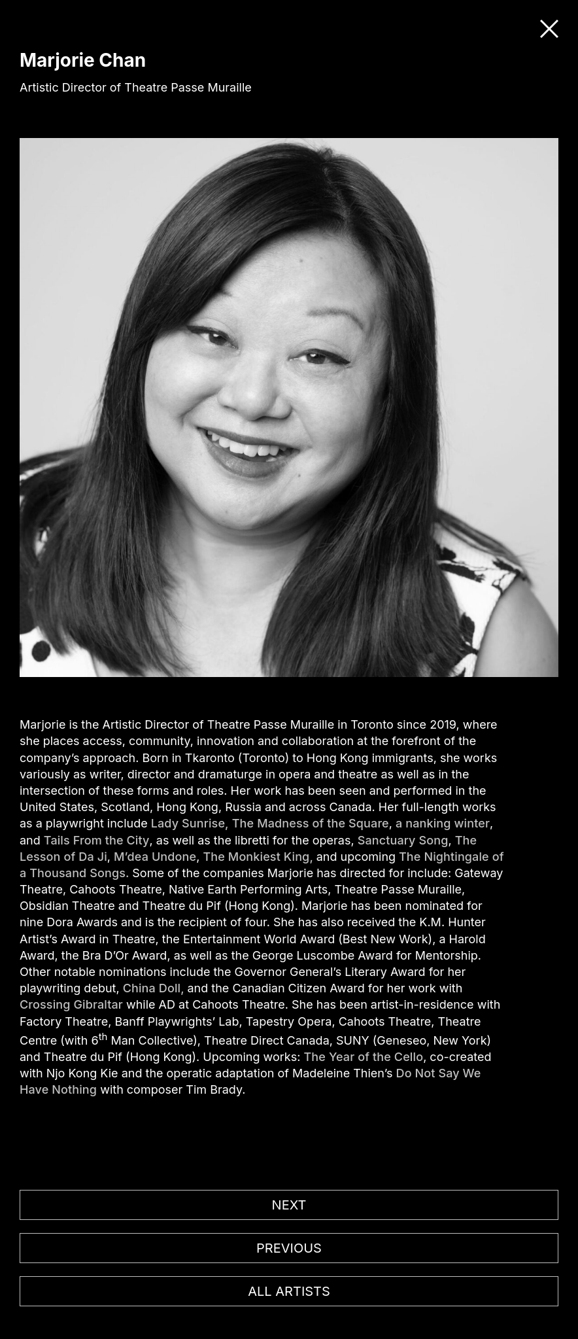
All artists (289, 1291)
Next (289, 1205)
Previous (289, 1248)
